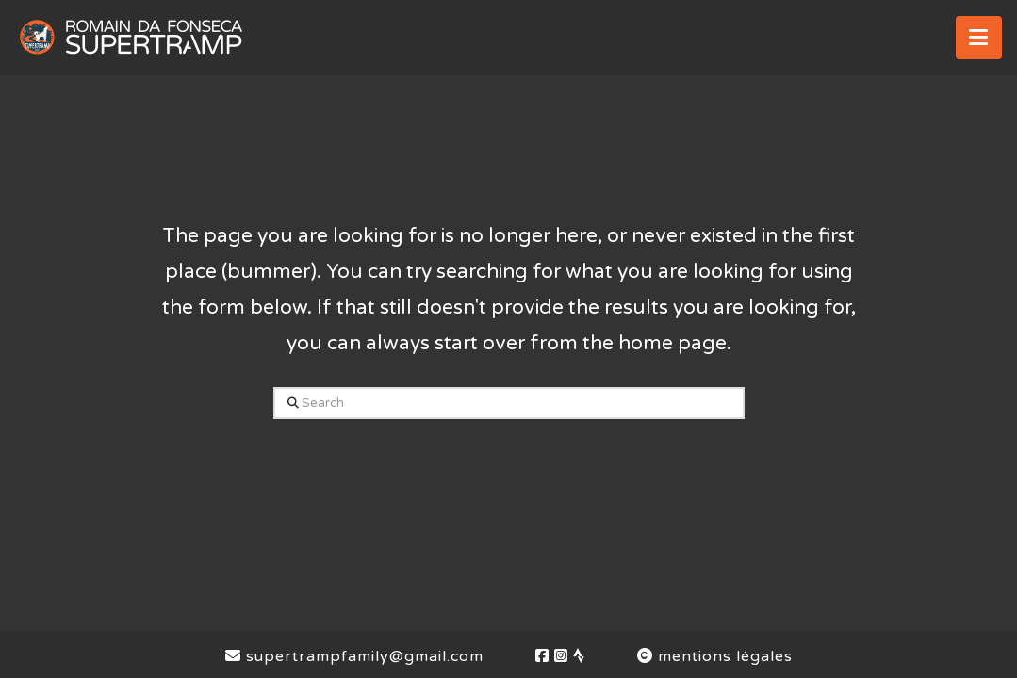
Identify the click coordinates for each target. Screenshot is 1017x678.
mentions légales (715, 656)
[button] (979, 37)
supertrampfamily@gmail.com (354, 656)
